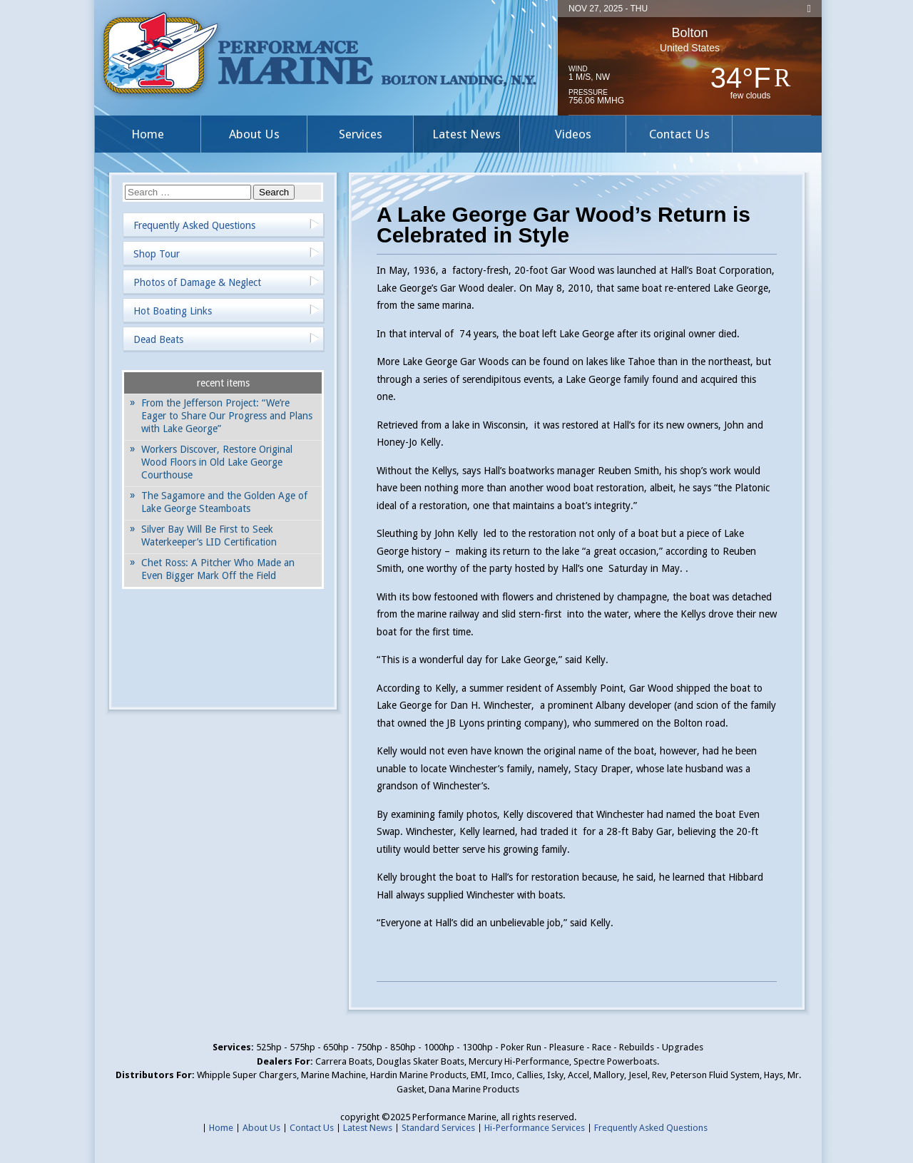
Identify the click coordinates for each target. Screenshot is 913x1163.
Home (147, 134)
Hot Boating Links (172, 311)
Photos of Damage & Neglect (197, 282)
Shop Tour (156, 254)
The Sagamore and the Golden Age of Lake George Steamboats (224, 502)
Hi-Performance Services (534, 1128)
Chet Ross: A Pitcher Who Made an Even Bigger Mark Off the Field (218, 569)
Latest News (466, 134)
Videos (573, 134)
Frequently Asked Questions (194, 225)
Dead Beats (158, 339)
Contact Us (679, 134)
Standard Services (438, 1128)
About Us (254, 134)
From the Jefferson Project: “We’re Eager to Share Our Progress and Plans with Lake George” (226, 415)
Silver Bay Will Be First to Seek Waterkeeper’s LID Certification (209, 535)
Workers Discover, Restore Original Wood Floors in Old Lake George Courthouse (216, 462)
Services (360, 134)
